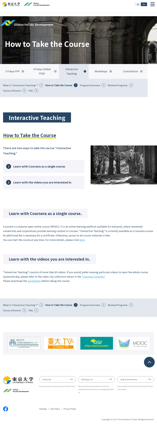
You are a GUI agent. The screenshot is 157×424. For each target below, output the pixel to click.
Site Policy (55, 409)
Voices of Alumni (12, 90)
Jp (138, 4)
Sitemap (43, 409)
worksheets (34, 281)
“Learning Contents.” (93, 276)
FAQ (31, 90)
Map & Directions (129, 379)
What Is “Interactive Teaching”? (20, 85)
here (82, 240)
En (144, 4)
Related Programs (118, 85)
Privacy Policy (70, 409)
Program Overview (90, 85)
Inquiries (46, 379)
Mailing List (87, 379)
